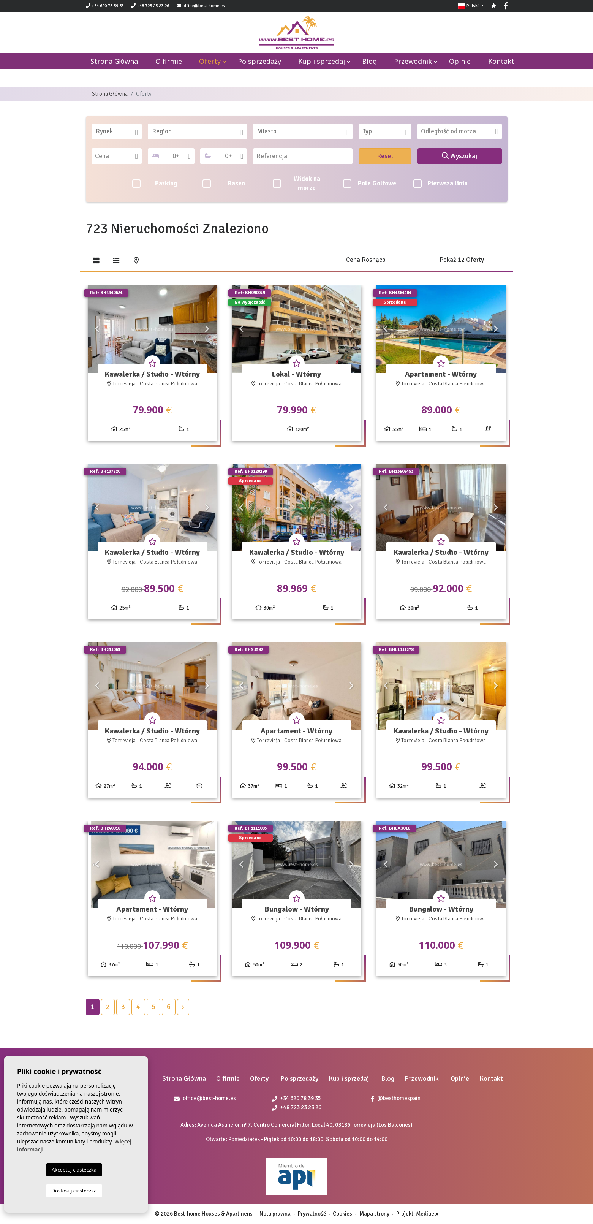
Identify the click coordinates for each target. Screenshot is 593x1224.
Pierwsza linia (440, 183)
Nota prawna (275, 1213)
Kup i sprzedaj (321, 61)
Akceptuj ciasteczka (74, 1169)
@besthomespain (396, 1098)
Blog (369, 61)
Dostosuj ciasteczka (74, 1190)
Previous (97, 329)
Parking (154, 183)
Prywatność (312, 1213)
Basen (223, 183)
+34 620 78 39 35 (105, 6)
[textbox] (119, 131)
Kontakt (501, 61)
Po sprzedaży (259, 61)
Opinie (460, 61)
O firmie (168, 61)
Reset (385, 156)
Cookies (342, 1213)
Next (207, 329)
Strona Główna (110, 93)
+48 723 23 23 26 (150, 6)
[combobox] (117, 131)
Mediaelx (427, 1213)
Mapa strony (374, 1213)
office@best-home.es (203, 6)
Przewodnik (413, 61)
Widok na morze (296, 183)
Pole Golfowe (369, 183)
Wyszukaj (459, 156)
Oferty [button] (210, 61)
